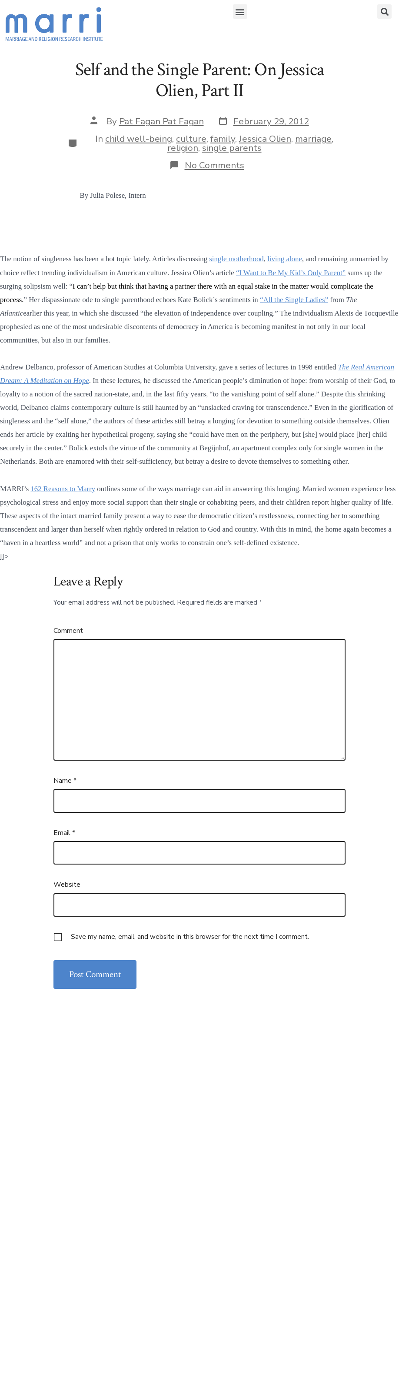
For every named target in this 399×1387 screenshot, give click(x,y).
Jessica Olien (265, 139)
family (222, 139)
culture (191, 139)
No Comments (214, 165)
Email (64, 833)
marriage (313, 139)
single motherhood (236, 259)
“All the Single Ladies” (294, 300)
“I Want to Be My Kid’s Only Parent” (291, 273)
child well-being (138, 139)
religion (182, 148)
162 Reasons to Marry (62, 489)
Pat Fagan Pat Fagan (161, 121)
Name (64, 780)
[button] (240, 11)
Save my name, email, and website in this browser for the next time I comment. (190, 936)
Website (66, 884)
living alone (284, 259)
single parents (232, 148)
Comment (68, 630)
